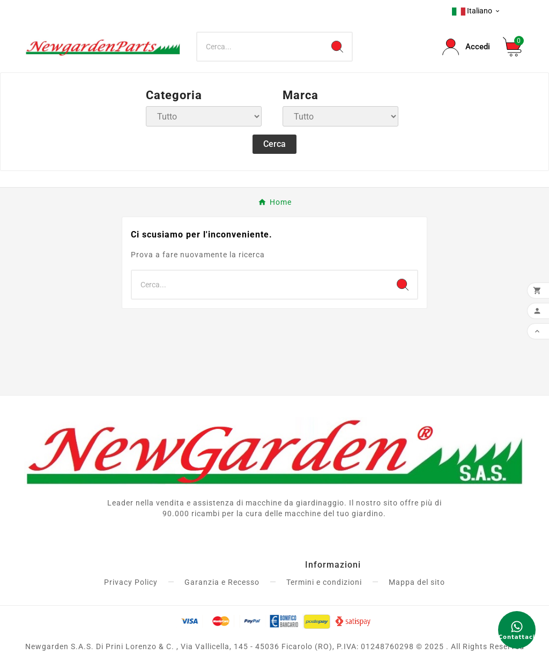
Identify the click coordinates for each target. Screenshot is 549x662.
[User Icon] (466, 47)
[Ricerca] (259, 47)
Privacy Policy (131, 582)
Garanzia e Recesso (221, 582)
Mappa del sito (417, 582)
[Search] (337, 47)
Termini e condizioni (324, 582)
